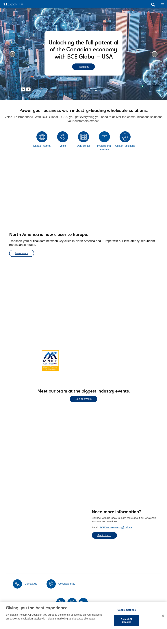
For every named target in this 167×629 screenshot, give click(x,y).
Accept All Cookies (126, 623)
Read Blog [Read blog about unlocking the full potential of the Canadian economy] (83, 66)
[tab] (82, 96)
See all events (83, 398)
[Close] (163, 618)
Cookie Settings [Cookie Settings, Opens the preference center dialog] (126, 612)
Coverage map (66, 583)
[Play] (23, 89)
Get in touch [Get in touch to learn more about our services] (104, 535)
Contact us (31, 583)
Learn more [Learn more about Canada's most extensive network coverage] (25, 360)
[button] (12, 54)
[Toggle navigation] (162, 4)
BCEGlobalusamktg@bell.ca (116, 527)
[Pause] (28, 89)
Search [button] (153, 4)
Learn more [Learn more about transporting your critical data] (21, 253)
